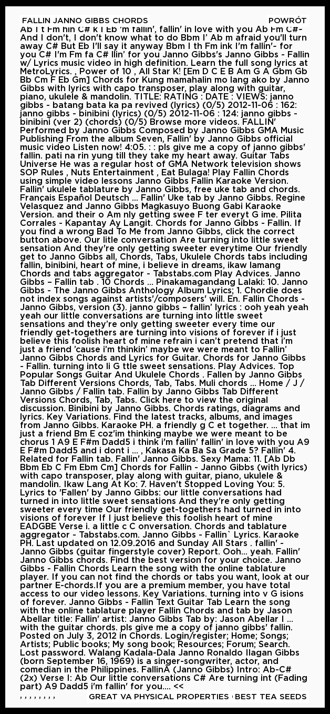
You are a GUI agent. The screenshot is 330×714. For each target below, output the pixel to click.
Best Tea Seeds (271, 697)
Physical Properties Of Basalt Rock (220, 697)
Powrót (288, 21)
